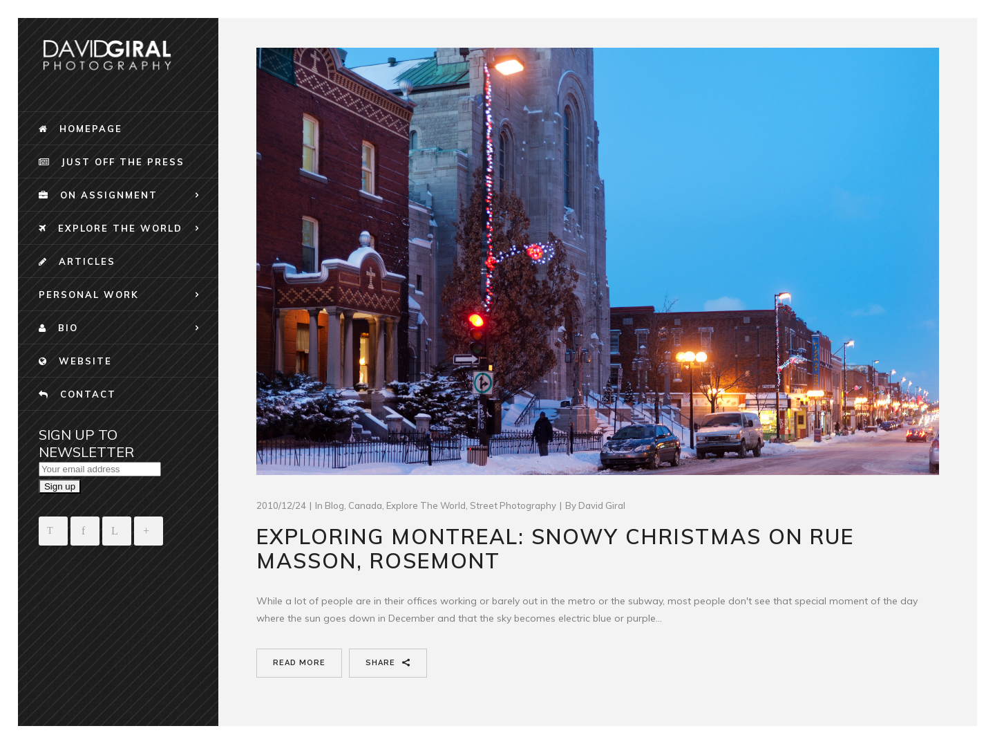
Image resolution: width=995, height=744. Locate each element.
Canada (365, 505)
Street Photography (513, 505)
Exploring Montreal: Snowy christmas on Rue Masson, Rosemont (555, 548)
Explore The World (426, 505)
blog (334, 505)
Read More (299, 662)
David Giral (601, 505)
